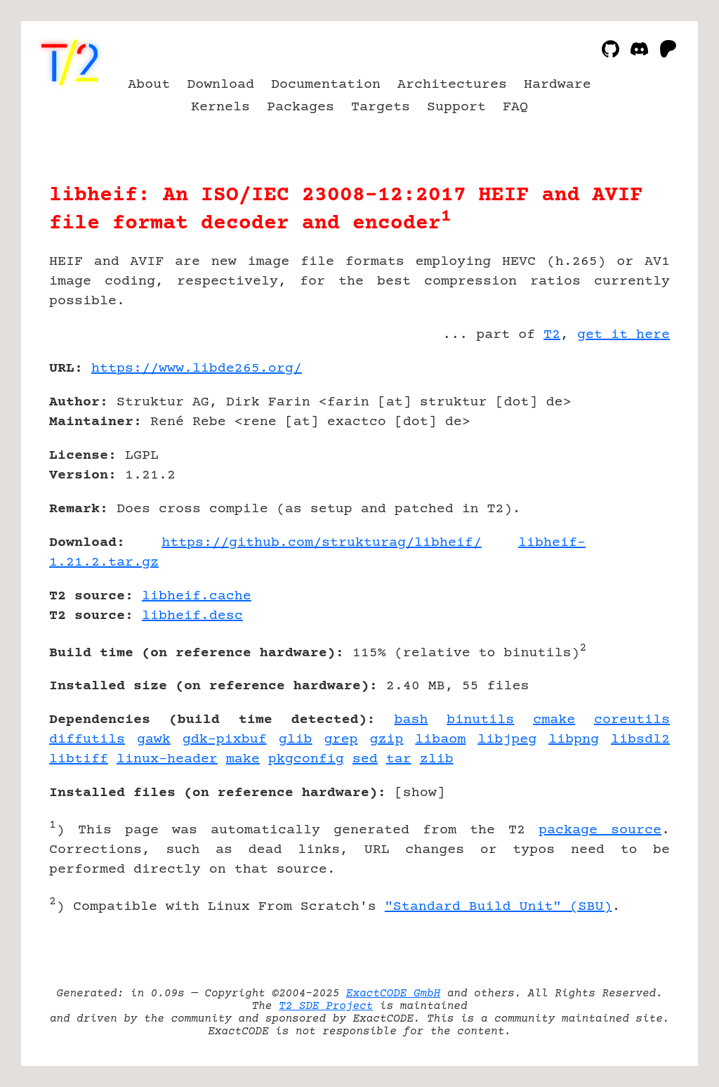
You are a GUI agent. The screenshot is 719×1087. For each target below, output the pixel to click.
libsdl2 (640, 739)
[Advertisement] (628, 450)
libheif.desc (192, 616)
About (149, 85)
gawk (154, 739)
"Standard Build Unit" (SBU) (498, 907)
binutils (480, 720)
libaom (440, 739)
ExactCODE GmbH (393, 993)
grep (341, 739)
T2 (551, 335)
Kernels (220, 107)
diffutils (87, 739)
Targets (380, 107)
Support (456, 107)
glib (295, 739)
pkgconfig (306, 759)
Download (220, 85)
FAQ (515, 107)
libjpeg (506, 739)
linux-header (167, 759)
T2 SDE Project (326, 1006)
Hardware (557, 85)
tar (398, 759)
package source (600, 830)
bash (411, 720)
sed (365, 759)
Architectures (452, 85)
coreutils (632, 720)
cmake (554, 720)
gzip (386, 739)
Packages (300, 107)
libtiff (78, 759)
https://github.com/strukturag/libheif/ (321, 543)
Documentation (326, 85)
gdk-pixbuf (225, 739)
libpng (573, 739)
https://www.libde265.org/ (196, 368)
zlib (437, 759)
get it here (623, 335)
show (420, 793)
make (243, 759)
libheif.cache (196, 596)
